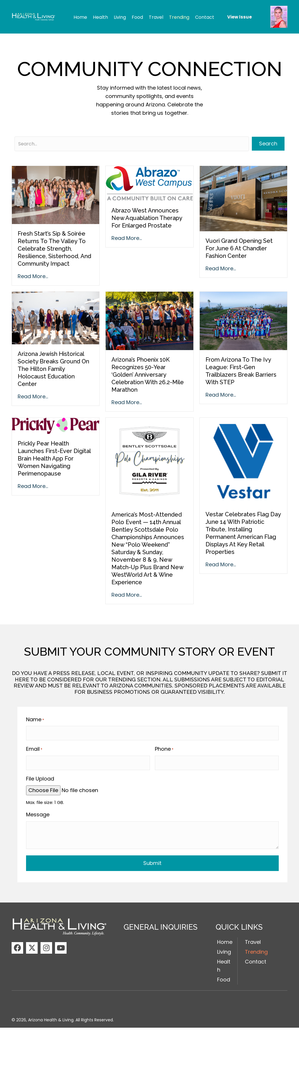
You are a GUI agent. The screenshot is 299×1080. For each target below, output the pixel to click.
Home (224, 938)
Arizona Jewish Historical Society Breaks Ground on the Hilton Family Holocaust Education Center (53, 368)
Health (223, 962)
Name (35, 719)
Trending (256, 948)
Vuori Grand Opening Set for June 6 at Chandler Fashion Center (239, 248)
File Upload (40, 775)
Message (37, 811)
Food (223, 976)
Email (34, 747)
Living (224, 948)
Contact (255, 957)
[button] (17, 944)
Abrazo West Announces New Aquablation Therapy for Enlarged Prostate (146, 218)
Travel (253, 938)
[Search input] (131, 143)
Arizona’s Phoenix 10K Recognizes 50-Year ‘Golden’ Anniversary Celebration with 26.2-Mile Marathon (147, 374)
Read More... (33, 276)
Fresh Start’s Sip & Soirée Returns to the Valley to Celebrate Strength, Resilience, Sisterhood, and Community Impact (54, 248)
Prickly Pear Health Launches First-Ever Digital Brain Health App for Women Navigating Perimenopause (54, 458)
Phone (164, 747)
